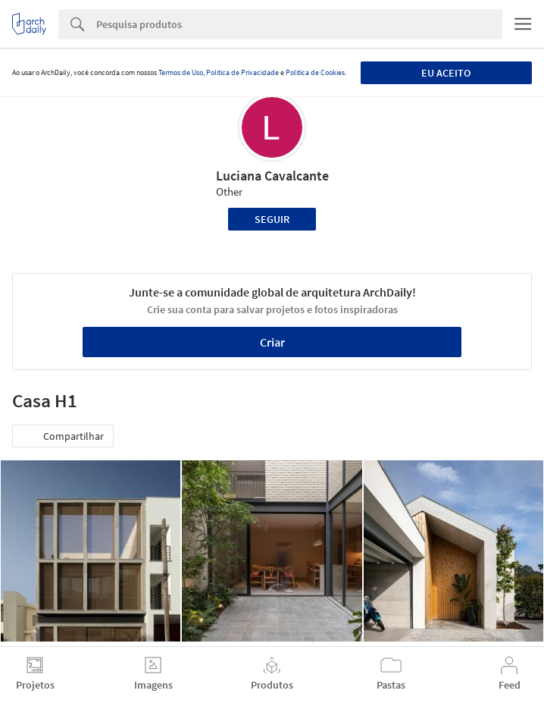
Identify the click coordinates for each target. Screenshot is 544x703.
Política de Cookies (315, 72)
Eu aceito (446, 73)
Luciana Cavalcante (272, 175)
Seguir (272, 219)
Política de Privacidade (242, 72)
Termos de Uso (180, 72)
